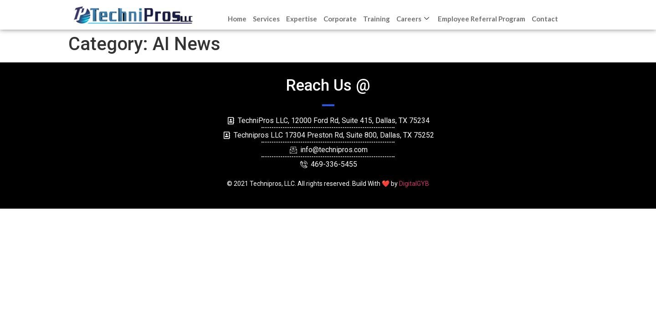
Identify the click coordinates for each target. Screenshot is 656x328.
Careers (413, 19)
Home (237, 19)
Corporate (340, 19)
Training (376, 19)
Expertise (301, 19)
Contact (545, 19)
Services (266, 19)
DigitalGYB (414, 183)
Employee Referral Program (481, 19)
